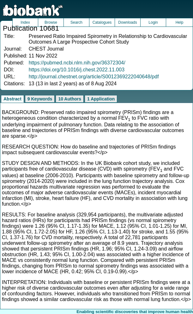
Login (153, 22)
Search (76, 22)
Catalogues (102, 22)
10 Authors (69, 98)
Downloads (127, 22)
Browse (51, 22)
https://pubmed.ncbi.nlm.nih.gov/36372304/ (77, 62)
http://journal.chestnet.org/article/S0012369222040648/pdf (94, 76)
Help (180, 22)
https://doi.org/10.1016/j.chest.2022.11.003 (76, 69)
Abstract (12, 98)
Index (25, 22)
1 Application (101, 98)
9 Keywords (39, 98)
